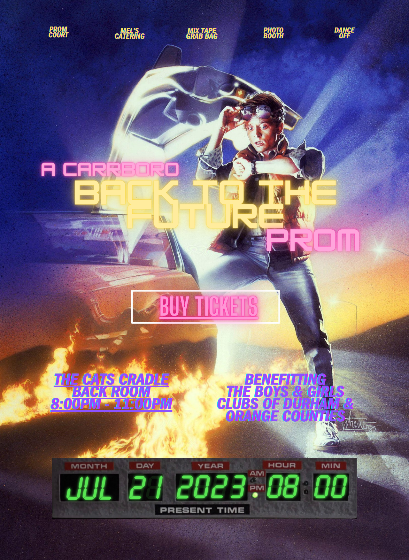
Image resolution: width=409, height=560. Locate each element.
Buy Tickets (208, 306)
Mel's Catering (129, 35)
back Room (111, 394)
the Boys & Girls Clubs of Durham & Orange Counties (285, 406)
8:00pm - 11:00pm (111, 406)
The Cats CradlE (111, 382)
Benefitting (285, 382)
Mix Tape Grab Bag (202, 35)
